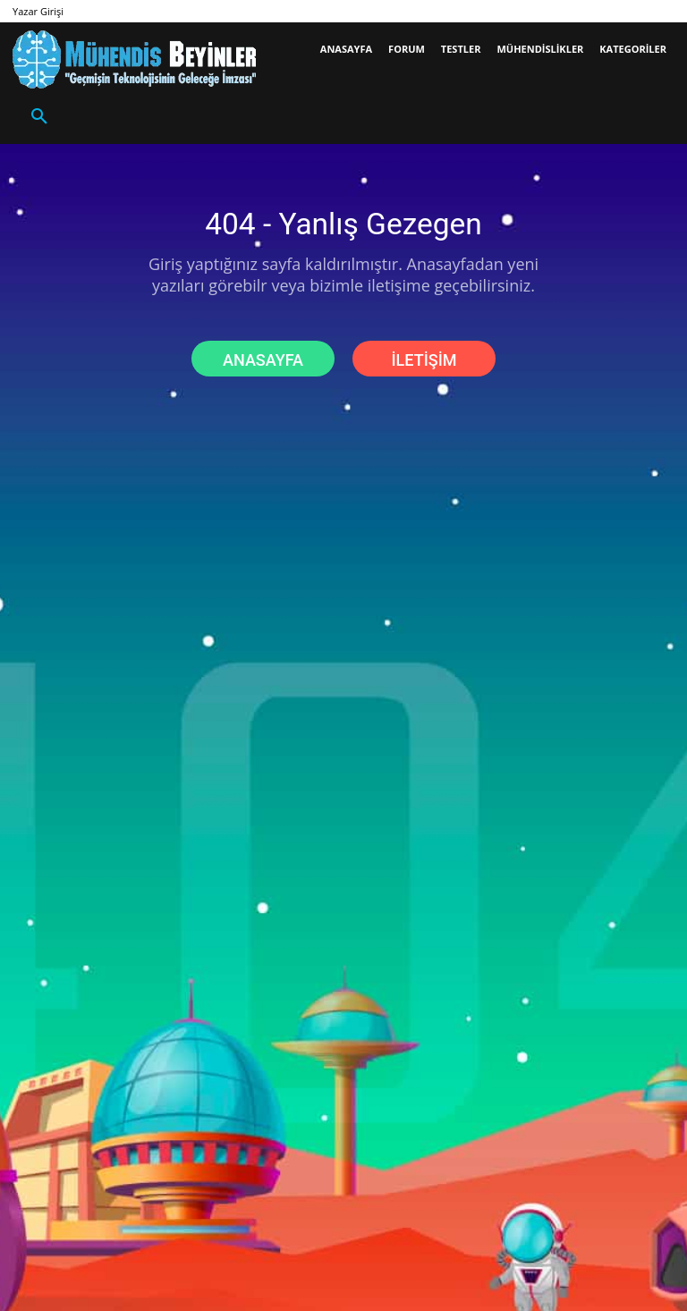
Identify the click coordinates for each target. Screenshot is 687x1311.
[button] (39, 117)
